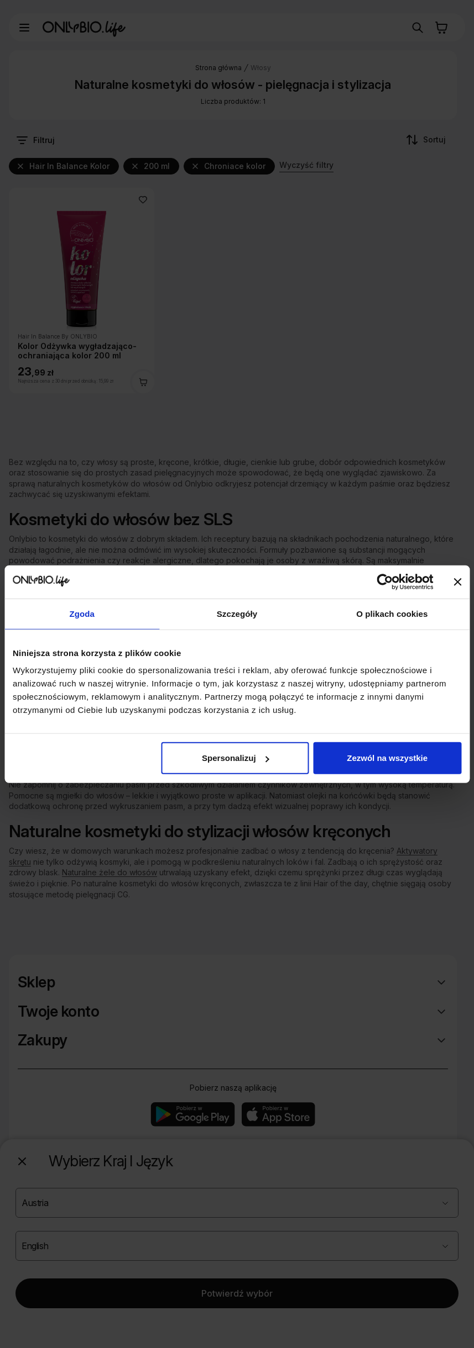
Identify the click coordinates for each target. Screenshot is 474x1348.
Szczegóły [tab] (237, 613)
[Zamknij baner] (457, 581)
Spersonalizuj (235, 758)
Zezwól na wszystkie (387, 758)
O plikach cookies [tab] (392, 613)
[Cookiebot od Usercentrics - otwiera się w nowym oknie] (384, 581)
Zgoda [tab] (82, 613)
